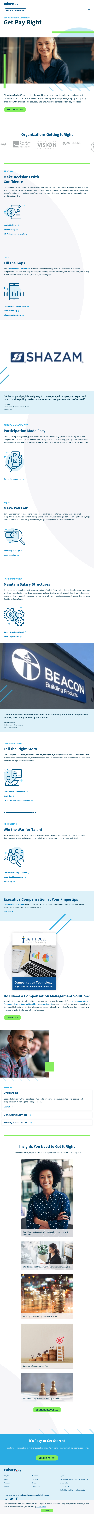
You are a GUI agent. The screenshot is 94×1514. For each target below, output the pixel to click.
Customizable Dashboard (16, 791)
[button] (41, 1507)
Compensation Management (17, 18)
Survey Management (14, 479)
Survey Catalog (11, 310)
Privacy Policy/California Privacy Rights (74, 1479)
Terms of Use (64, 1486)
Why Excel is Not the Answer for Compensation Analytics (46, 1267)
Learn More (8, 911)
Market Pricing (11, 225)
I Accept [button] (47, 1510)
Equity (8, 502)
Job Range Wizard (13, 636)
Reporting (9, 881)
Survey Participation (18, 1122)
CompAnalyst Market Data (16, 306)
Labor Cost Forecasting (15, 877)
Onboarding (11, 1092)
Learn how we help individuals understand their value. (26, 1495)
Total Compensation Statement (18, 800)
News (6, 1479)
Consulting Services (17, 1114)
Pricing (8, 171)
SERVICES (8, 1087)
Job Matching (11, 229)
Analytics (9, 796)
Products (7, 1483)
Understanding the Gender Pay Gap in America (42, 1398)
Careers (34, 1483)
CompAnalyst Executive (14, 904)
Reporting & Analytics (14, 550)
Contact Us (36, 1486)
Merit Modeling (11, 555)
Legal (62, 1476)
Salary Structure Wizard (15, 632)
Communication (13, 743)
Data (6, 257)
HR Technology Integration (17, 234)
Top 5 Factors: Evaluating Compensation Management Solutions (45, 1233)
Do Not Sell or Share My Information (73, 1490)
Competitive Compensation (16, 872)
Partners (35, 1479)
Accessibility (64, 1483)
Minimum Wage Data (14, 315)
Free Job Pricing (15, 10)
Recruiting (10, 823)
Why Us (6, 1476)
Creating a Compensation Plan (35, 1366)
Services (7, 1486)
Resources (35, 1476)
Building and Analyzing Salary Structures (40, 1316)
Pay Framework (13, 578)
